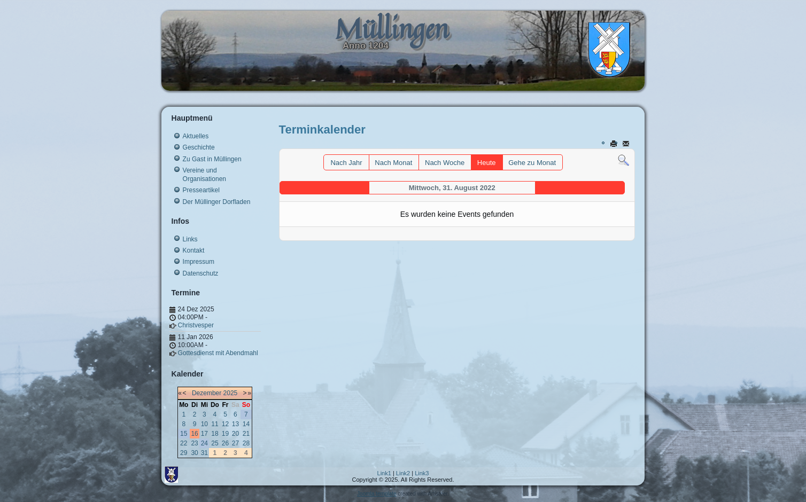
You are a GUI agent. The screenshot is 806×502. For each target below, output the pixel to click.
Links (190, 239)
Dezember (206, 393)
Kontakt (194, 250)
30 (194, 453)
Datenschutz (201, 273)
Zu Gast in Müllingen (212, 159)
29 (183, 453)
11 (214, 424)
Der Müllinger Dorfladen (217, 202)
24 (204, 443)
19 (225, 433)
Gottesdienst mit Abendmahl (218, 353)
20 (235, 433)
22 (183, 443)
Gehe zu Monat (532, 163)
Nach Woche (444, 163)
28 (246, 443)
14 (246, 424)
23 (194, 443)
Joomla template (376, 494)
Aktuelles (196, 136)
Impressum (198, 261)
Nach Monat (393, 163)
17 (204, 433)
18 (214, 433)
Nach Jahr (346, 163)
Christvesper (196, 325)
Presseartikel (201, 190)
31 (204, 453)
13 (235, 424)
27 (235, 443)
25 (214, 443)
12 (225, 424)
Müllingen (391, 28)
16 (194, 433)
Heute (486, 163)
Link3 (422, 473)
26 (225, 443)
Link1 (384, 473)
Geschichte (199, 147)
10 (204, 424)
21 (246, 433)
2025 (230, 393)
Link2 (403, 473)
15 (183, 433)
